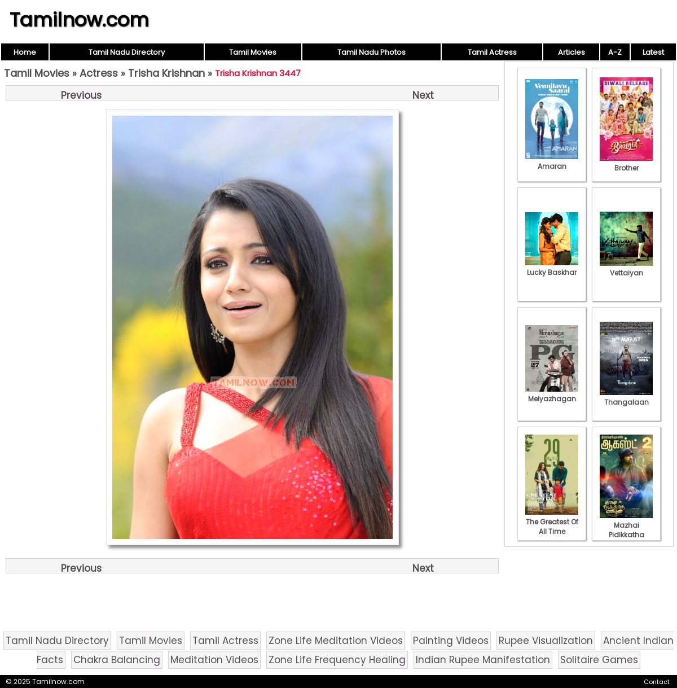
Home (25, 52)
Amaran (551, 161)
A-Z (615, 52)
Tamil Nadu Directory (127, 52)
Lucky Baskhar (551, 267)
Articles (571, 52)
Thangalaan (626, 397)
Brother (626, 163)
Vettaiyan (626, 268)
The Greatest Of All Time (551, 521)
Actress (99, 73)
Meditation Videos (214, 660)
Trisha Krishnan (166, 73)
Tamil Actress (492, 52)
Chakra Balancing (116, 660)
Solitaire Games (599, 660)
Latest (653, 52)
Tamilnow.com (79, 19)
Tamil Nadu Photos (371, 52)
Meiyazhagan (551, 394)
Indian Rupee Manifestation (483, 660)
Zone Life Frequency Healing (337, 660)
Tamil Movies (252, 52)
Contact (657, 681)
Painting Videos (451, 640)
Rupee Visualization (546, 640)
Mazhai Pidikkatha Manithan (626, 530)
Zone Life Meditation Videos (336, 640)
